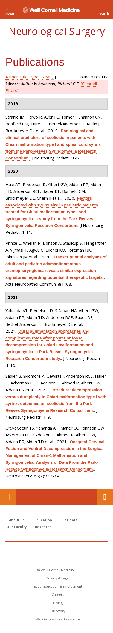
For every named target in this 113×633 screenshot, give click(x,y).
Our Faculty (17, 527)
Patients (69, 520)
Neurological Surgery (56, 31)
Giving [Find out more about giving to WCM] (58, 603)
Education (43, 520)
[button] (103, 9)
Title (23, 76)
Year (46, 76)
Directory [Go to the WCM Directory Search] (58, 611)
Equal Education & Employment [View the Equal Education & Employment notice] (58, 586)
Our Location (8, 497)
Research (43, 527)
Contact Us (105, 497)
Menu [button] (9, 14)
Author (11, 76)
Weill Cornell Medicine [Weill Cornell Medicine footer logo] (56, 550)
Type (34, 76)
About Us (17, 520)
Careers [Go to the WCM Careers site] (58, 594)
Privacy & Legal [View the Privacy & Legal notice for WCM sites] (57, 578)
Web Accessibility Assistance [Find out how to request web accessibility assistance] (58, 619)
